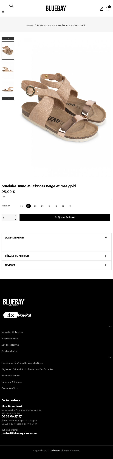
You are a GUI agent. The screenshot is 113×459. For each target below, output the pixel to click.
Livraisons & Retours (12, 382)
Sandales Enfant (10, 351)
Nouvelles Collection (12, 332)
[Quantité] (8, 217)
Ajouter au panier (65, 217)
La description (14, 237)
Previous (8, 98)
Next (8, 38)
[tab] (56, 237)
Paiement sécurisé (11, 376)
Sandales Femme (10, 339)
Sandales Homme (10, 345)
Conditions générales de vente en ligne (22, 363)
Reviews (10, 265)
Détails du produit (17, 256)
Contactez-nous (10, 388)
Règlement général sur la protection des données (27, 369)
